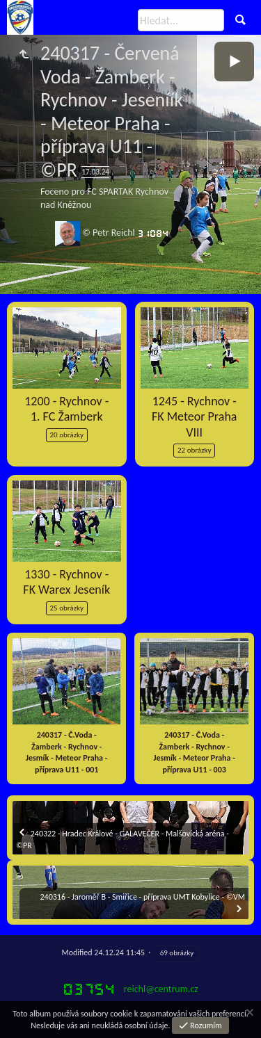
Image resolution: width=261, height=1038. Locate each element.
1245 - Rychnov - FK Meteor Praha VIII (194, 417)
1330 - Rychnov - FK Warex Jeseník (66, 582)
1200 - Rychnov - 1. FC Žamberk (66, 409)
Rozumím (205, 1025)
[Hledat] (181, 20)
